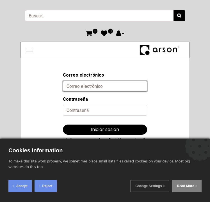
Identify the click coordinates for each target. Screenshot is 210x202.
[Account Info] (120, 34)
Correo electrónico (83, 75)
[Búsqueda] (179, 15)
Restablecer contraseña (128, 139)
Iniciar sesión (105, 129)
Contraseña (75, 99)
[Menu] (29, 50)
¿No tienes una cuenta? (81, 139)
